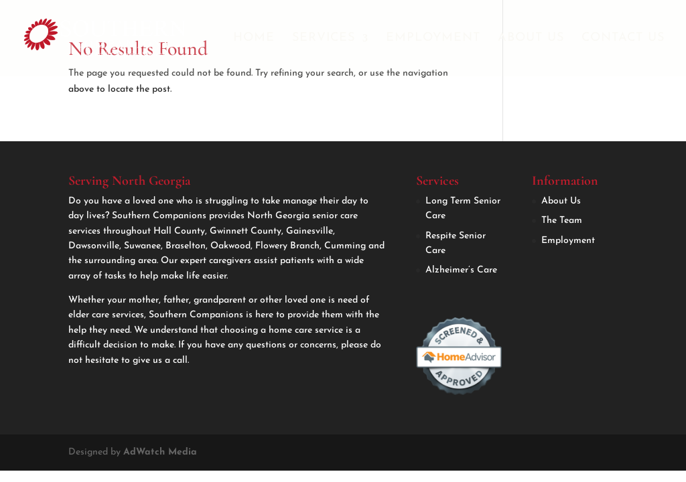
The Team (561, 221)
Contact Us (623, 38)
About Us (531, 38)
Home (254, 38)
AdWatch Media (160, 452)
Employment (433, 38)
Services (323, 38)
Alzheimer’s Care (461, 270)
